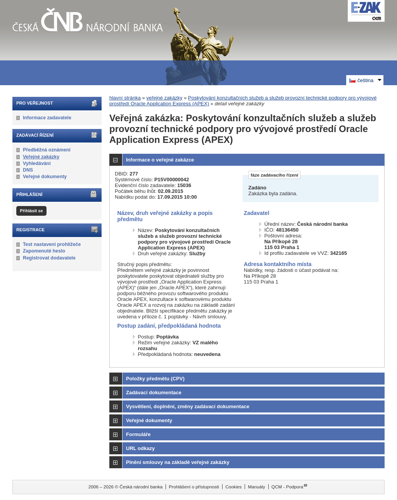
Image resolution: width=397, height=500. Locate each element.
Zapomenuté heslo (44, 251)
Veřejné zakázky (41, 157)
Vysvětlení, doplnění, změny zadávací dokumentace (187, 406)
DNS (28, 170)
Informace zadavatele (47, 117)
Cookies (233, 486)
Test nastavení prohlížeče (52, 244)
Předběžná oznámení (47, 150)
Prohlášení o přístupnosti (194, 486)
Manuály (256, 486)
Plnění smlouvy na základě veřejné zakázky (178, 462)
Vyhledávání (37, 163)
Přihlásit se (31, 210)
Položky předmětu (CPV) (155, 378)
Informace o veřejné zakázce (160, 160)
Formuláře (138, 434)
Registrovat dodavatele (49, 258)
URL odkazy (140, 448)
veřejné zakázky (164, 98)
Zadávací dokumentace (153, 392)
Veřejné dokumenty (45, 176)
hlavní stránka (125, 98)
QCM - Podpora (287, 486)
